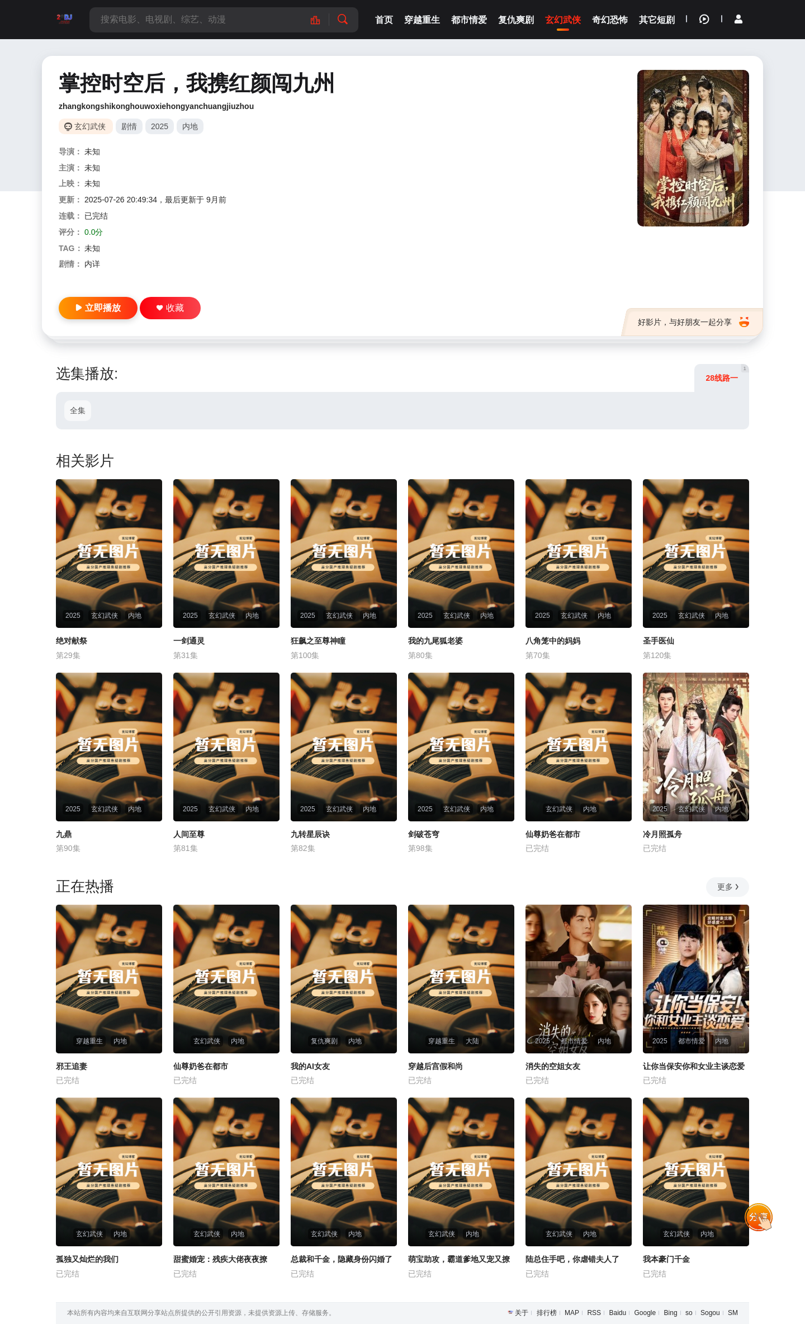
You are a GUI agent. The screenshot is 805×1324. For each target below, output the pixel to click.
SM (733, 1313)
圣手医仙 (658, 640)
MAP (572, 1313)
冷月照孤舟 (662, 834)
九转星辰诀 (310, 834)
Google (645, 1313)
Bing (671, 1313)
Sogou (710, 1313)
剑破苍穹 (423, 834)
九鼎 (64, 834)
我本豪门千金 (666, 1259)
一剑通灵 (189, 640)
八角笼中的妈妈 (552, 640)
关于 (521, 1313)
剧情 (129, 126)
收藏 (170, 308)
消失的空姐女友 (552, 1066)
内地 (190, 126)
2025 (159, 126)
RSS (594, 1313)
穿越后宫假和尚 (435, 1066)
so (689, 1313)
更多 (728, 886)
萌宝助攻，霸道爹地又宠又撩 (459, 1259)
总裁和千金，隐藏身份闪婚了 (341, 1259)
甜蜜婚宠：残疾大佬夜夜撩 (220, 1259)
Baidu (617, 1313)
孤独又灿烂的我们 (87, 1259)
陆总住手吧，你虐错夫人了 (572, 1259)
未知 (92, 151)
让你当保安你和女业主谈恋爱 (694, 1066)
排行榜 (547, 1313)
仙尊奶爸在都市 (552, 834)
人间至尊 (189, 834)
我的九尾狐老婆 (435, 640)
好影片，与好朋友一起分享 (693, 322)
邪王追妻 (71, 1066)
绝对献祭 (71, 640)
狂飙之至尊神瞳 (318, 640)
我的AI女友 (310, 1066)
